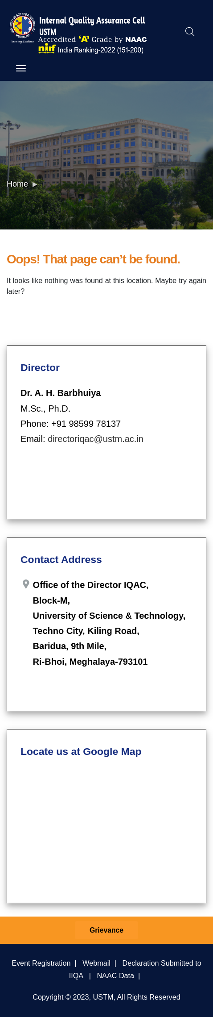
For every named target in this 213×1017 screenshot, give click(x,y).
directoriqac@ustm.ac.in (95, 439)
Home (17, 183)
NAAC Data (115, 975)
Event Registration (41, 963)
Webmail (96, 963)
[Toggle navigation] (21, 68)
